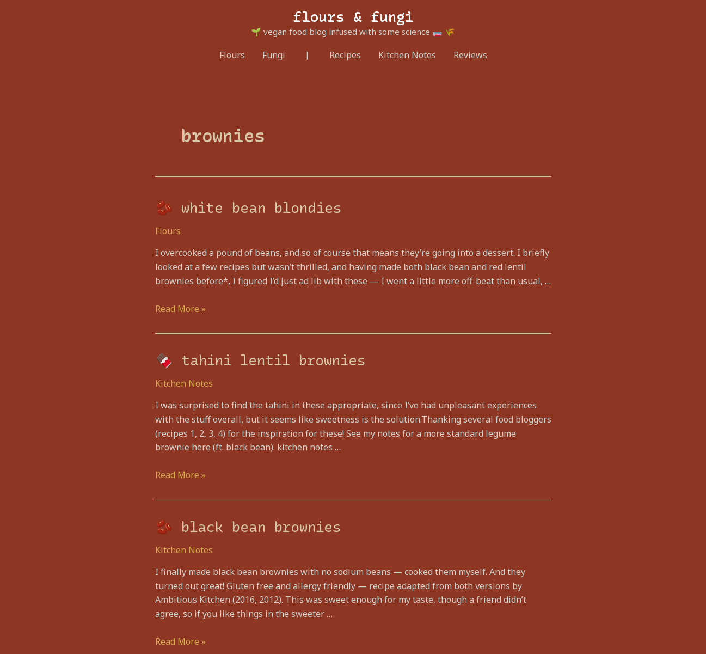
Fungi (273, 55)
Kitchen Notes (407, 55)
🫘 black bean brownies (248, 527)
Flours (232, 55)
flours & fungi (353, 17)
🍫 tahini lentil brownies (260, 360)
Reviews (470, 55)
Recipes (345, 55)
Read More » (180, 309)
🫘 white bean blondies (248, 208)
